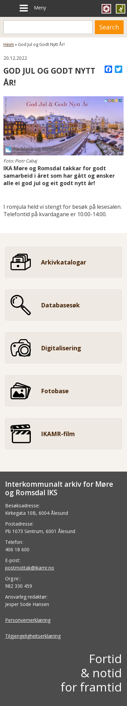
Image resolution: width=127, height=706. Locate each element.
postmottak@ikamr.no (29, 567)
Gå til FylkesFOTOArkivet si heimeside (106, 9)
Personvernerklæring (27, 620)
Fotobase (55, 391)
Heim (8, 44)
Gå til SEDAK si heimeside (120, 9)
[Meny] (23, 8)
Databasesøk (60, 305)
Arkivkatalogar (63, 262)
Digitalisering (61, 348)
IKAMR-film (58, 434)
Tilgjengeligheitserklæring (33, 636)
